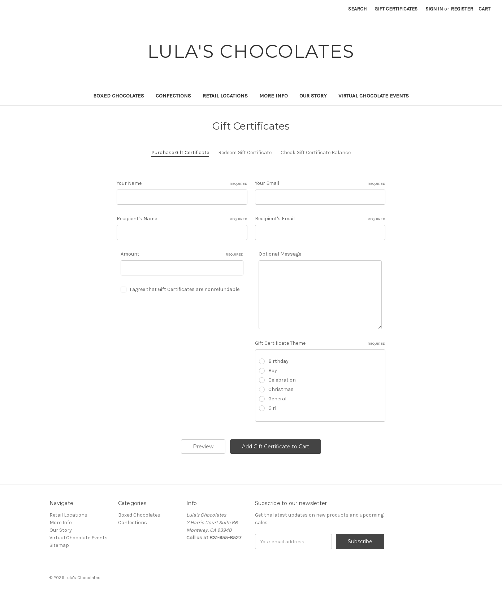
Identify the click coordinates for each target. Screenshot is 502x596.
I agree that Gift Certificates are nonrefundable (184, 289)
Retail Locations (225, 95)
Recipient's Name (182, 219)
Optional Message (280, 254)
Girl (272, 408)
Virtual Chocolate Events (373, 95)
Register (462, 9)
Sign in (434, 9)
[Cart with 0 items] (484, 9)
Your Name (182, 183)
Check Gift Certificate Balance (316, 152)
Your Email (320, 183)
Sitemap (59, 545)
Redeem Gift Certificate (245, 152)
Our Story (313, 95)
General (277, 399)
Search (357, 9)
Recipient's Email (320, 219)
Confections (173, 95)
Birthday (278, 361)
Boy (272, 370)
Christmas (281, 389)
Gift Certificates (396, 9)
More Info (273, 95)
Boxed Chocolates (118, 95)
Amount (182, 254)
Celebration (282, 380)
